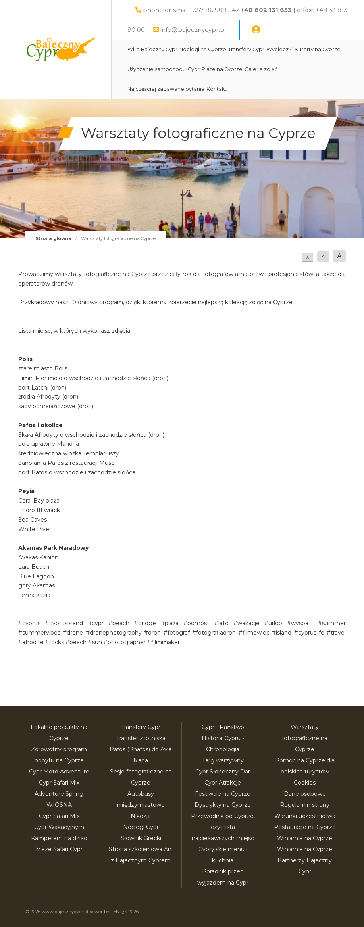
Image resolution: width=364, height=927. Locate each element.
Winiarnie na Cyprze (304, 838)
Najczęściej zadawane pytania (165, 89)
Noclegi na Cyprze (202, 49)
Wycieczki (279, 49)
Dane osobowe (305, 793)
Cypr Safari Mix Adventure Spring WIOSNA (59, 793)
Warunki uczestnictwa (304, 816)
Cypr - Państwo (223, 727)
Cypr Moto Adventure (59, 771)
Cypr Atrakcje (222, 782)
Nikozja (141, 816)
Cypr (194, 69)
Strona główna (53, 238)
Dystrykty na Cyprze (223, 804)
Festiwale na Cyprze (222, 793)
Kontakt (216, 89)
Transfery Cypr (246, 49)
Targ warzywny (223, 760)
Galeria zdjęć (261, 69)
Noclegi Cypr (141, 827)
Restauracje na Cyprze (305, 827)
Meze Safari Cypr (59, 849)
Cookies (305, 782)
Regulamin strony (304, 804)
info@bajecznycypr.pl (193, 29)
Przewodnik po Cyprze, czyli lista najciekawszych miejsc (223, 827)
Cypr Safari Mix (59, 816)
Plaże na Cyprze (222, 69)
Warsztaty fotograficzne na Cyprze (304, 738)
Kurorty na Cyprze (318, 49)
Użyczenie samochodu (156, 69)
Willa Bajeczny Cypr (152, 49)
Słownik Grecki (141, 838)
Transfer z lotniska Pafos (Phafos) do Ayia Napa (141, 749)
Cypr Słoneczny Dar (222, 771)
